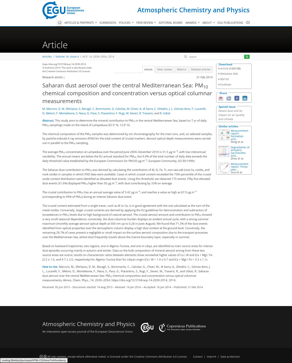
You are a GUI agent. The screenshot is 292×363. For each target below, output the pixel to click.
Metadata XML (229, 73)
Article (148, 69)
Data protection (230, 356)
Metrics (181, 69)
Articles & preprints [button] (79, 22)
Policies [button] (125, 22)
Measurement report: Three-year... (239, 166)
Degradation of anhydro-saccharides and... (240, 151)
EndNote (225, 84)
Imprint (211, 356)
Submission (108, 22)
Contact (198, 356)
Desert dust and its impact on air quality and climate (231, 115)
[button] (185, 56)
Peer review (164, 69)
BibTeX (224, 79)
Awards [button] (191, 22)
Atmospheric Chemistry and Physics (193, 9)
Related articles (201, 69)
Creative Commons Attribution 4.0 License (160, 356)
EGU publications (230, 22)
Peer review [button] (145, 22)
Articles (47, 56)
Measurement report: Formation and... (239, 135)
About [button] (207, 22)
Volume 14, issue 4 (67, 56)
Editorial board (171, 22)
